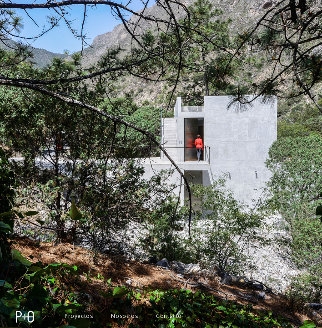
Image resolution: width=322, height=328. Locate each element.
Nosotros (124, 316)
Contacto (169, 316)
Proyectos (79, 316)
